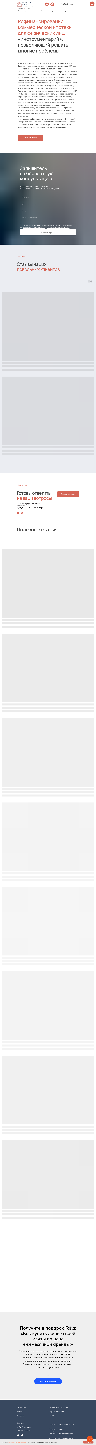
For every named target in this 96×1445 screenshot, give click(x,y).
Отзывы (52, 1415)
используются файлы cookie (17, 1442)
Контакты (20, 1423)
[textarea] (48, 219)
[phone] (48, 204)
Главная (20, 8)
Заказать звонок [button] (68, 494)
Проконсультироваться (48, 232)
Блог (28, 8)
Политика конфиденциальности (61, 1424)
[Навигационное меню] (92, 4)
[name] (48, 197)
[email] (48, 211)
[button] (30, 138)
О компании (21, 1407)
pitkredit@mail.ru (40, 508)
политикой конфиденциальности (34, 227)
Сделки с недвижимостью (59, 1407)
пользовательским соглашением (58, 227)
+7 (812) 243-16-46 (66, 4)
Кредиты (20, 1416)
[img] (47, 4)
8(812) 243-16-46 (23, 508)
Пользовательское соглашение (61, 1434)
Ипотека (20, 1412)
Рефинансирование (56, 1412)
